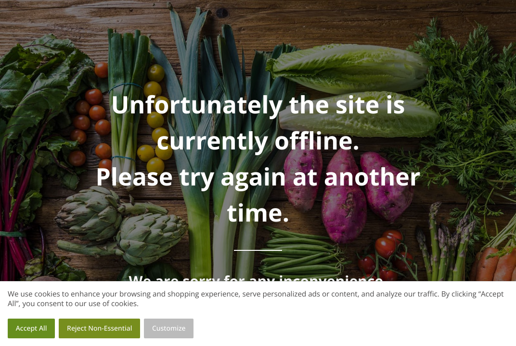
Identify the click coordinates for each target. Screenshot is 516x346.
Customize (169, 328)
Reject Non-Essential (99, 328)
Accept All (31, 328)
